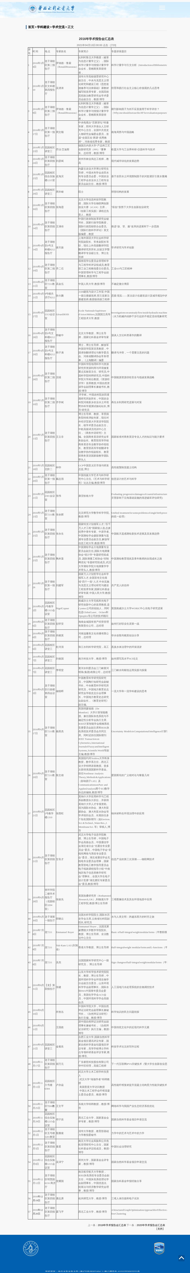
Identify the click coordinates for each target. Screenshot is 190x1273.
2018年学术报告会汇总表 (112, 1225)
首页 (31, 27)
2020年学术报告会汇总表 (151, 1225)
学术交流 (58, 27)
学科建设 (43, 27)
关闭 (160, 1228)
